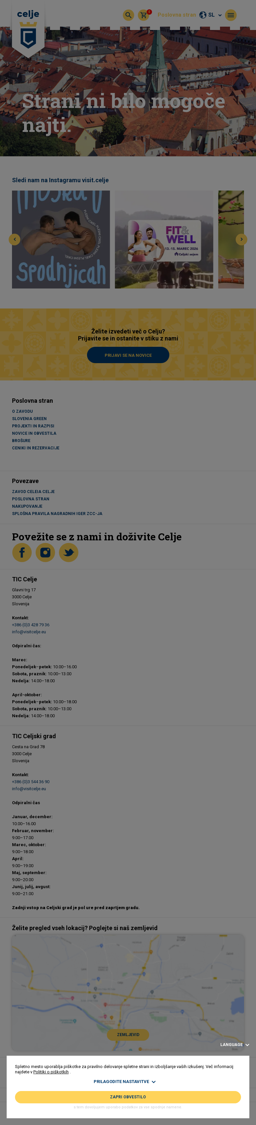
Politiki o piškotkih (51, 1071)
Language (234, 1045)
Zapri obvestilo (128, 1097)
